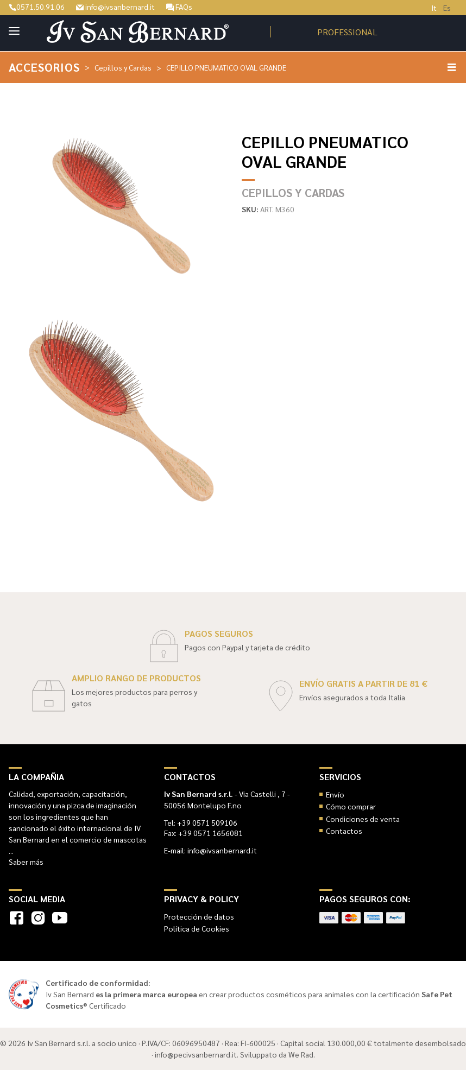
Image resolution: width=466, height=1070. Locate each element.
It (434, 7)
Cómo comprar (351, 806)
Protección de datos (199, 916)
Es (447, 7)
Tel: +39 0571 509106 (200, 822)
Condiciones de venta (363, 819)
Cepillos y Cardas (123, 67)
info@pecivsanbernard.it (196, 1054)
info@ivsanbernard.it (115, 6)
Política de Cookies (196, 928)
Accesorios (44, 67)
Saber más (26, 861)
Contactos (344, 830)
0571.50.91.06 (37, 6)
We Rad (300, 1054)
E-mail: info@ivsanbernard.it (210, 850)
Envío (335, 794)
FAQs (179, 6)
